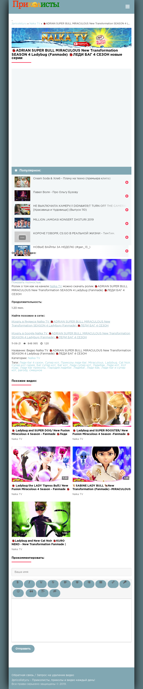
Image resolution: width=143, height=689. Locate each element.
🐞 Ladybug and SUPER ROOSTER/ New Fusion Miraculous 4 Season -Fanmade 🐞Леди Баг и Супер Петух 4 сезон (101, 432)
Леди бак (93, 368)
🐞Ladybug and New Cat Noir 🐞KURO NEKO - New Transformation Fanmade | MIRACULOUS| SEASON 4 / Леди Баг (39, 543)
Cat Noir (124, 363)
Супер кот (52, 363)
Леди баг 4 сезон (31, 363)
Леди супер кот (80, 365)
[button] (17, 584)
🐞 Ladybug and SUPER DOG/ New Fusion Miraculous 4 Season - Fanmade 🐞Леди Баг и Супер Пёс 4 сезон (41, 432)
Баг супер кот (46, 365)
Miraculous (95, 363)
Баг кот (63, 365)
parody (23, 370)
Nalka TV (56, 286)
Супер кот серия (23, 365)
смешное (35, 370)
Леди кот (113, 365)
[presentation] (17, 584)
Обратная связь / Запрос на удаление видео (43, 675)
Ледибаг (79, 368)
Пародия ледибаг (60, 368)
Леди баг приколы (33, 368)
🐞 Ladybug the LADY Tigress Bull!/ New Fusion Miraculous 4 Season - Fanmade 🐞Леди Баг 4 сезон (41, 488)
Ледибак (99, 365)
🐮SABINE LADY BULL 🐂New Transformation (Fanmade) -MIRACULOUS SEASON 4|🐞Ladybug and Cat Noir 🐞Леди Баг (101, 488)
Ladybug (111, 363)
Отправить (23, 649)
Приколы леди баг (74, 363)
